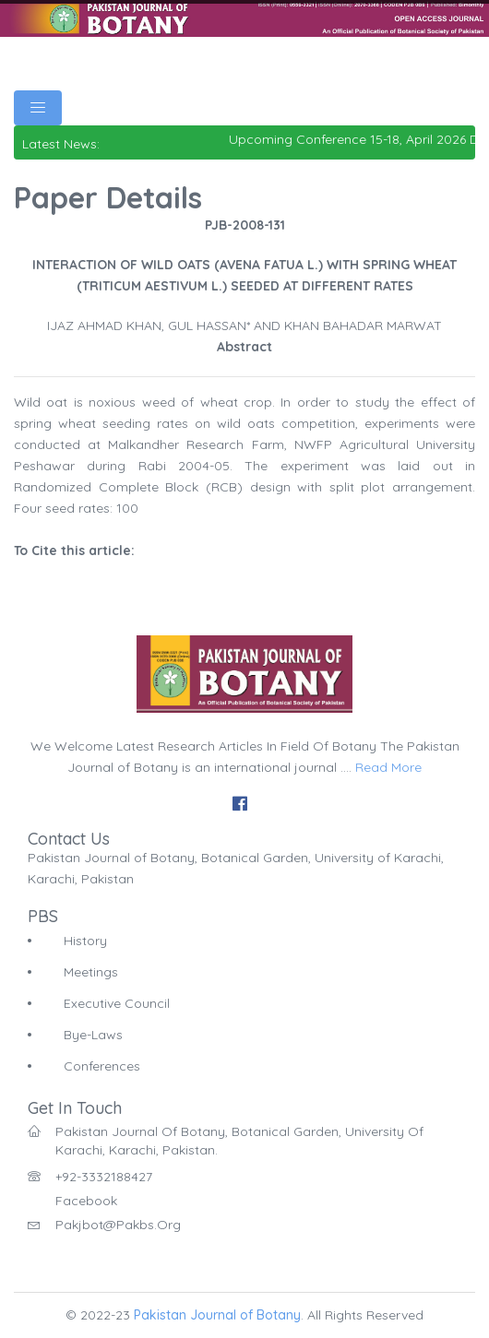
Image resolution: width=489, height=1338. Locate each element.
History (85, 940)
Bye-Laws (93, 1034)
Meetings (91, 972)
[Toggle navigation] (38, 107)
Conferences (102, 1066)
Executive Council (117, 1003)
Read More (388, 767)
